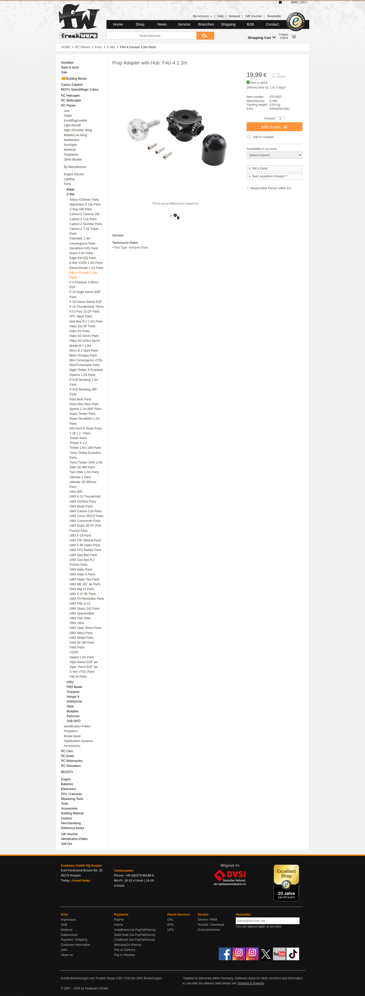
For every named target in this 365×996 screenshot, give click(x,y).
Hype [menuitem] (70, 706)
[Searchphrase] (151, 36)
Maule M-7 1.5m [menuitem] (80, 346)
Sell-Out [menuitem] (66, 844)
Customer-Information (75, 945)
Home (118, 24)
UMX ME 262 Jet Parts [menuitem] (84, 584)
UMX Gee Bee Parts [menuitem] (83, 555)
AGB (64, 924)
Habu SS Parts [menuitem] (79, 331)
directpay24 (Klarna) (127, 945)
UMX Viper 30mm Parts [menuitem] (85, 628)
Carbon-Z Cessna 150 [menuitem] (84, 214)
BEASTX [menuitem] (67, 772)
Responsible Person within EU (270, 188)
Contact (272, 24)
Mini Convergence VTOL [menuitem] (86, 360)
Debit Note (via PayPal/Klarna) (134, 935)
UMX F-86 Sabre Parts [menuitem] (84, 545)
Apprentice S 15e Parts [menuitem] (85, 204)
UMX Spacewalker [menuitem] (82, 613)
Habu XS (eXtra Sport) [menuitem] (84, 340)
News (162, 24)
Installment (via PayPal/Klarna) (135, 930)
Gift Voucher (253, 16)
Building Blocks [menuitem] (74, 78)
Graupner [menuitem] (73, 692)
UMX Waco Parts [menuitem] (81, 633)
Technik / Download (211, 924)
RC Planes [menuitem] (68, 105)
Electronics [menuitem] (68, 789)
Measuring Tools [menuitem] (72, 799)
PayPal (119, 919)
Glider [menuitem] (68, 115)
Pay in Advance (124, 955)
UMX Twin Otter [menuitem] (80, 618)
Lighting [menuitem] (69, 179)
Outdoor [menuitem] (66, 818)
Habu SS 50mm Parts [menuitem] (84, 336)
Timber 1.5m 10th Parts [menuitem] (85, 448)
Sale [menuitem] (64, 72)
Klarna (118, 924)
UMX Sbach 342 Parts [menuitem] (84, 608)
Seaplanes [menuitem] (71, 154)
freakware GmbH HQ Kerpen (81, 865)
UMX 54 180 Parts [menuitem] (81, 642)
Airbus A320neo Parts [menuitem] (84, 199)
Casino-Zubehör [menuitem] (72, 85)
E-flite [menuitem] (71, 194)
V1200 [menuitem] (73, 652)
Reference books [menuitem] (72, 828)
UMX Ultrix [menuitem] (76, 623)
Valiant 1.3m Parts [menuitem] (81, 657)
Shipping (228, 24)
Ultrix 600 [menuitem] (75, 491)
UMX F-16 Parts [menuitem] (80, 535)
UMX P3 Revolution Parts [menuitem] (86, 598)
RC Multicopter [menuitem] (71, 100)
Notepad (234, 16)
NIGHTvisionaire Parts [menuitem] (84, 365)
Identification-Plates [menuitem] (77, 726)
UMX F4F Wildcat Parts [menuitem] (85, 540)
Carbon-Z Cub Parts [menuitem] (83, 219)
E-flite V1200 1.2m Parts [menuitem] (85, 263)
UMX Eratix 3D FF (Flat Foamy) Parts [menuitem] (85, 528)
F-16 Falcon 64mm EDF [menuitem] (85, 302)
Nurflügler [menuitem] (70, 145)
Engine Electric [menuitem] (74, 174)
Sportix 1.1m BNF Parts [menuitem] (85, 409)
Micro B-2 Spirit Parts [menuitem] (83, 350)
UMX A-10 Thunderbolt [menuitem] (84, 496)
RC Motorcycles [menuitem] (72, 761)
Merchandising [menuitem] (71, 823)
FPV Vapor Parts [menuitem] (80, 316)
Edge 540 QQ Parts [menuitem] (82, 258)
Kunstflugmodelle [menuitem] (75, 120)
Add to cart (274, 126)
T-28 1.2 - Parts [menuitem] (79, 433)
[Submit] (205, 36)
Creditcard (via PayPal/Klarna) (134, 939)
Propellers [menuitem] (71, 731)
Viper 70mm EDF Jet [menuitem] (83, 667)
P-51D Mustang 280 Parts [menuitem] (83, 392)
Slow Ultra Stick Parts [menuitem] (84, 404)
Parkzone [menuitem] (73, 716)
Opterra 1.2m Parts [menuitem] (82, 375)
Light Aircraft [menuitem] (72, 125)
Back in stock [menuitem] (70, 67)
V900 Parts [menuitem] (76, 647)
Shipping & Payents (251, 983)
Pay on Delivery (124, 950)
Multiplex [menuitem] (73, 711)
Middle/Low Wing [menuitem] (75, 135)
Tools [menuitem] (64, 803)
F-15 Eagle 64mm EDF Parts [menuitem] (85, 294)
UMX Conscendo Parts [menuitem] (84, 521)
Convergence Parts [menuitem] (82, 243)
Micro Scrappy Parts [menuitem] (83, 355)
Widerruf (66, 930)
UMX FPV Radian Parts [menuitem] (85, 550)
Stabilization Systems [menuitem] (78, 741)
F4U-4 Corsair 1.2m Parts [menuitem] (83, 275)
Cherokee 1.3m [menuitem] (79, 238)
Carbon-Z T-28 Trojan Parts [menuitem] (84, 231)
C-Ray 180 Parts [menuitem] (80, 209)
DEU (303, 2)
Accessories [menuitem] (72, 746)
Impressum (68, 919)
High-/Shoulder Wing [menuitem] (78, 130)
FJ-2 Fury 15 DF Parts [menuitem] (84, 311)
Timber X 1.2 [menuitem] (78, 443)
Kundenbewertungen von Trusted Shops (88, 978)
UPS (170, 930)
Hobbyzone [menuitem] (74, 701)
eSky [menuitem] (70, 682)
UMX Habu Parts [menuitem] (80, 569)
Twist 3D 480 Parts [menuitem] (82, 467)
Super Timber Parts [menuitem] (82, 414)
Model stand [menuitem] (72, 736)
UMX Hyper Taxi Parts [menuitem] (84, 579)
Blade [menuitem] (71, 189)
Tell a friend (257, 168)
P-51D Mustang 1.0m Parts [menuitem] (83, 382)
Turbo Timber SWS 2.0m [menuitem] (86, 462)
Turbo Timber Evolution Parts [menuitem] (85, 455)
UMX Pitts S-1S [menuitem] (79, 603)
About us (67, 955)
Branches (206, 24)
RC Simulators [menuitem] (71, 766)
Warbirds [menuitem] (70, 149)
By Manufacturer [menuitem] (75, 167)
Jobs (64, 950)
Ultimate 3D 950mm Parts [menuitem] (82, 484)
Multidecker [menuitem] (71, 140)
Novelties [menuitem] (67, 62)
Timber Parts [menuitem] (78, 438)
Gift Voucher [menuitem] (69, 834)
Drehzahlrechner (209, 930)
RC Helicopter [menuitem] (70, 95)
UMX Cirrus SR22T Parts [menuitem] (86, 516)
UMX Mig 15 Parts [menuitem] (81, 589)
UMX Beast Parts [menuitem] (81, 506)
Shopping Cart (262, 37)
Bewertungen (153, 978)
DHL (170, 919)
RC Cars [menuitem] (67, 751)
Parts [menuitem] (67, 184)
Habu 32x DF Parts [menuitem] (82, 326)
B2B (250, 24)
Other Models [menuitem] (73, 159)
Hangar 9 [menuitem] (73, 696)
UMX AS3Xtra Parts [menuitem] (82, 501)
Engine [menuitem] (65, 779)
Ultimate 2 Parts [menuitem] (80, 477)
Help (220, 16)
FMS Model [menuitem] (74, 687)
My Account (202, 16)
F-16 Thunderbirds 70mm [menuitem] (86, 306)
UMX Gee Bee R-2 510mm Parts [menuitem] (82, 562)
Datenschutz (69, 935)
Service (184, 24)
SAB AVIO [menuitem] (73, 721)
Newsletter (274, 16)
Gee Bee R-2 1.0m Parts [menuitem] (86, 321)
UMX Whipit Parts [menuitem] (81, 638)
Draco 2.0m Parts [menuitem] (81, 253)
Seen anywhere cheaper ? (267, 176)
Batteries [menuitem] (67, 784)
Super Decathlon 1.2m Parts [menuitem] (84, 421)
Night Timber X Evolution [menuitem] (86, 370)
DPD (170, 924)
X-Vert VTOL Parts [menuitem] (82, 672)
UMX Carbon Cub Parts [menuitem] (85, 511)
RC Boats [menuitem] (67, 756)
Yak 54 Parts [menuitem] (78, 676)
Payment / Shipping (74, 939)
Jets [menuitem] (66, 111)
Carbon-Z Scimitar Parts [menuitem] (85, 224)
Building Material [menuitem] (72, 813)
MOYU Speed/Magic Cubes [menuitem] (79, 89)
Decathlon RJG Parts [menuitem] (83, 248)
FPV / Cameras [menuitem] (71, 794)
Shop (140, 24)
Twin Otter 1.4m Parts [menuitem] (84, 472)
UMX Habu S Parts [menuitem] (82, 574)
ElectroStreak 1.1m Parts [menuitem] (86, 268)
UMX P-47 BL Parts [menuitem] (82, 594)
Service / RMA (207, 919)
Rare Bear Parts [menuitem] (80, 399)
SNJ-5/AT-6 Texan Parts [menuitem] (85, 428)
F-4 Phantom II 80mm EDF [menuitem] (84, 285)
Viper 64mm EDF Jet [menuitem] (83, 662)
